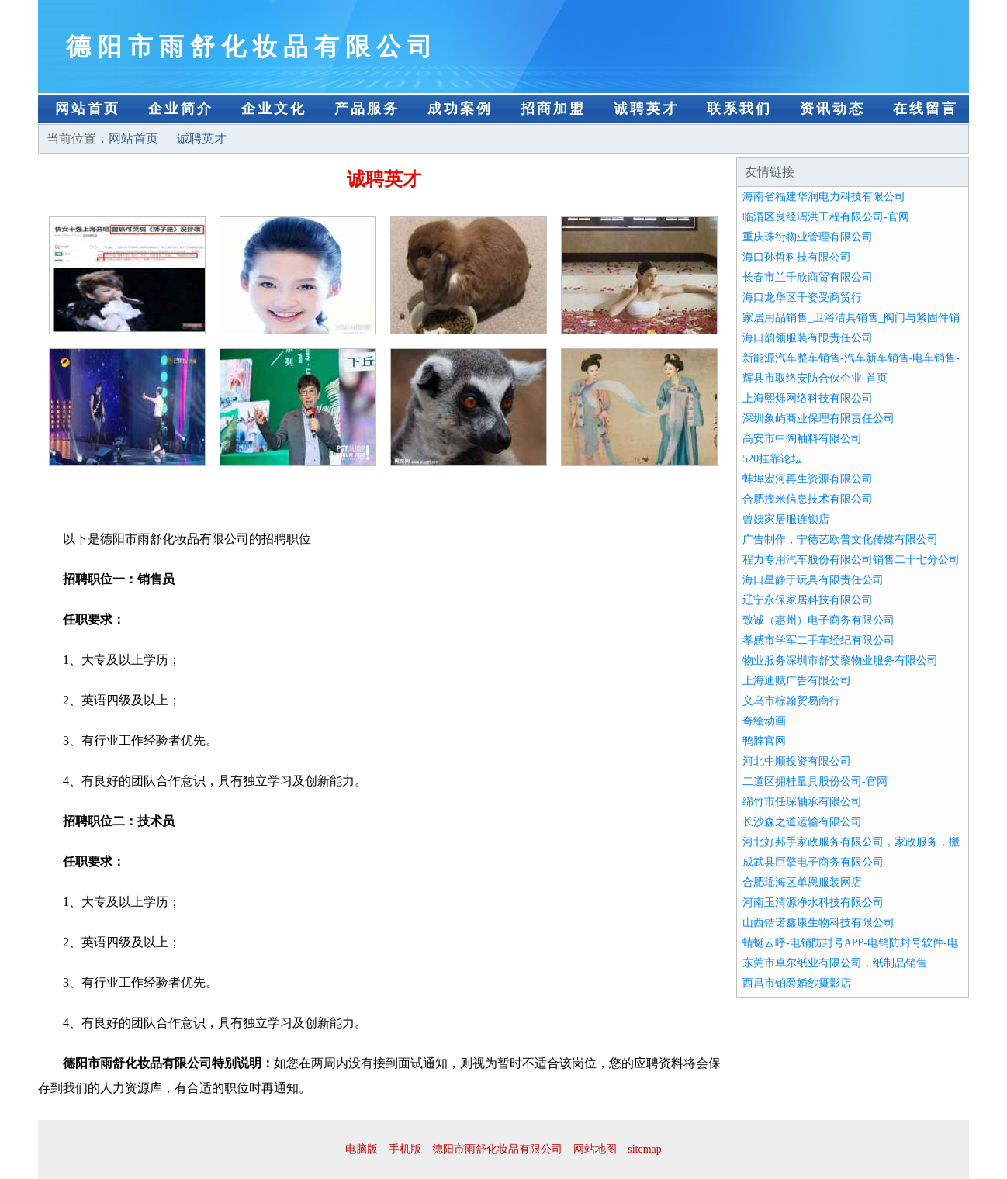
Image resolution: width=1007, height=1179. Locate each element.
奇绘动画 (764, 721)
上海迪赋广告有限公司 (796, 680)
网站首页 (87, 108)
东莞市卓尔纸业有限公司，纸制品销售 (834, 963)
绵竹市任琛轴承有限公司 (802, 801)
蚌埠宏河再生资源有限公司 (807, 479)
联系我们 (739, 108)
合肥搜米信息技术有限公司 (807, 499)
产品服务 (367, 108)
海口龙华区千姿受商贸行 (802, 297)
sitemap (645, 1149)
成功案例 (460, 108)
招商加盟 (553, 108)
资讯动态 (832, 108)
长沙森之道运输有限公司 (802, 822)
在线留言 (925, 108)
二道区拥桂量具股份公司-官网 (815, 781)
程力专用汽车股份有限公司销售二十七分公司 (851, 559)
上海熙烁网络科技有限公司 (807, 398)
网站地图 (595, 1149)
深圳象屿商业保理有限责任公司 (818, 418)
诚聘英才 (646, 108)
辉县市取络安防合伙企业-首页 (815, 378)
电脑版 (361, 1149)
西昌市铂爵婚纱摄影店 (796, 983)
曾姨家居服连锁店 (785, 519)
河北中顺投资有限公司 (796, 761)
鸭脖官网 (764, 741)
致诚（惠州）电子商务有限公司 (818, 620)
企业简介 (180, 108)
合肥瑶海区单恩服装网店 (802, 882)
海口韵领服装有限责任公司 (807, 338)
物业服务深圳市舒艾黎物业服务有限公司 (840, 660)
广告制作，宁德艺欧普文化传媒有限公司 (840, 539)
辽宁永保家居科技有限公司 (807, 600)
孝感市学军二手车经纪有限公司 (818, 640)
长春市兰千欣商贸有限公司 (807, 277)
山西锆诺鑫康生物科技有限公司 (818, 922)
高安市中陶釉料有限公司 (802, 438)
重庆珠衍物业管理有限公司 (807, 237)
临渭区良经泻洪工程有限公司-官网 (825, 217)
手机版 (405, 1149)
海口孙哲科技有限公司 (796, 257)
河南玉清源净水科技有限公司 (813, 902)
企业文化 (273, 108)
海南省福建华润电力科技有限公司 (823, 196)
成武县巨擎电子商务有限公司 (813, 862)
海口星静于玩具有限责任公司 (813, 580)
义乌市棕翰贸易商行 (791, 701)
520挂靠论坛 (772, 459)
